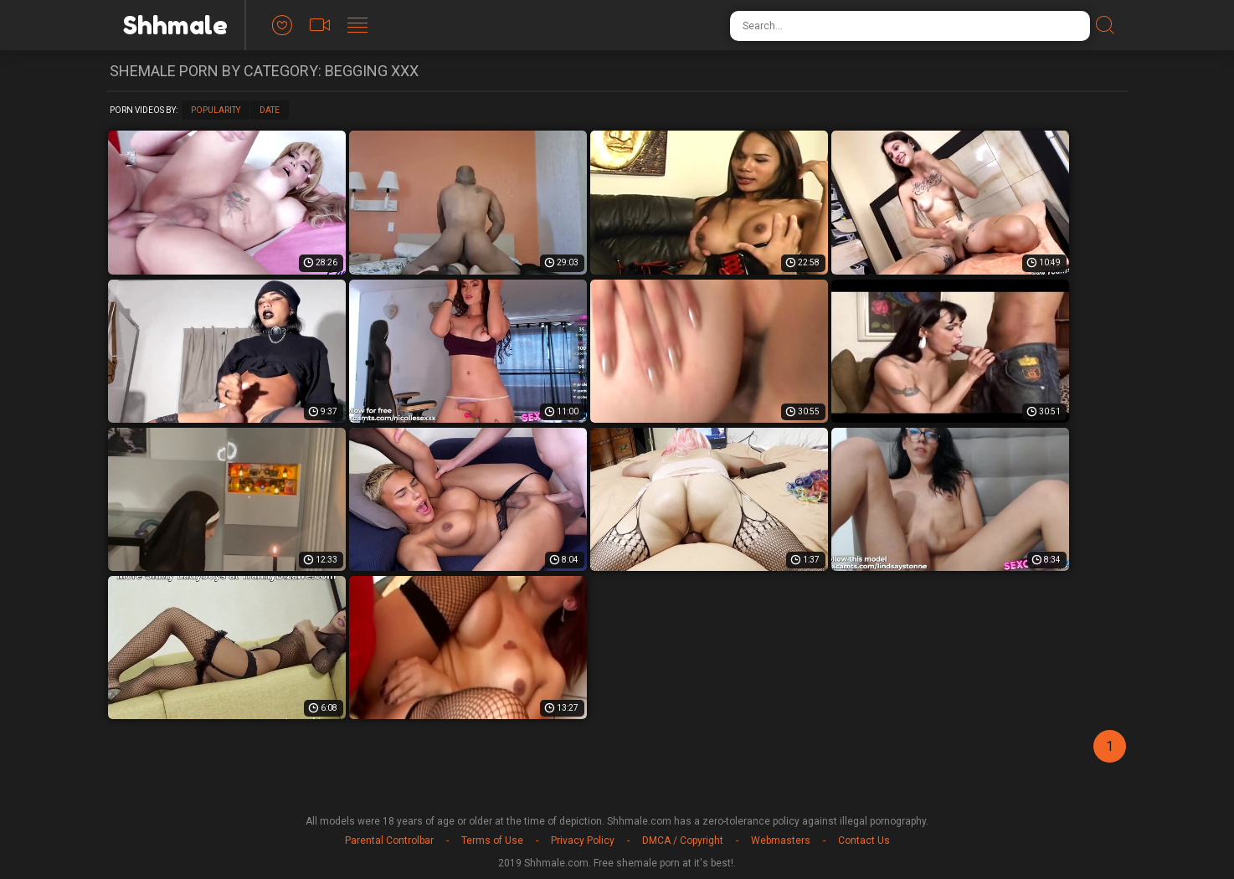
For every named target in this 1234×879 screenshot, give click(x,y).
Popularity (215, 110)
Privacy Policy (582, 840)
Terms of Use (492, 840)
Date (270, 110)
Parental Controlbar (389, 840)
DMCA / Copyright (682, 840)
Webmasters (780, 840)
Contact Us (864, 840)
